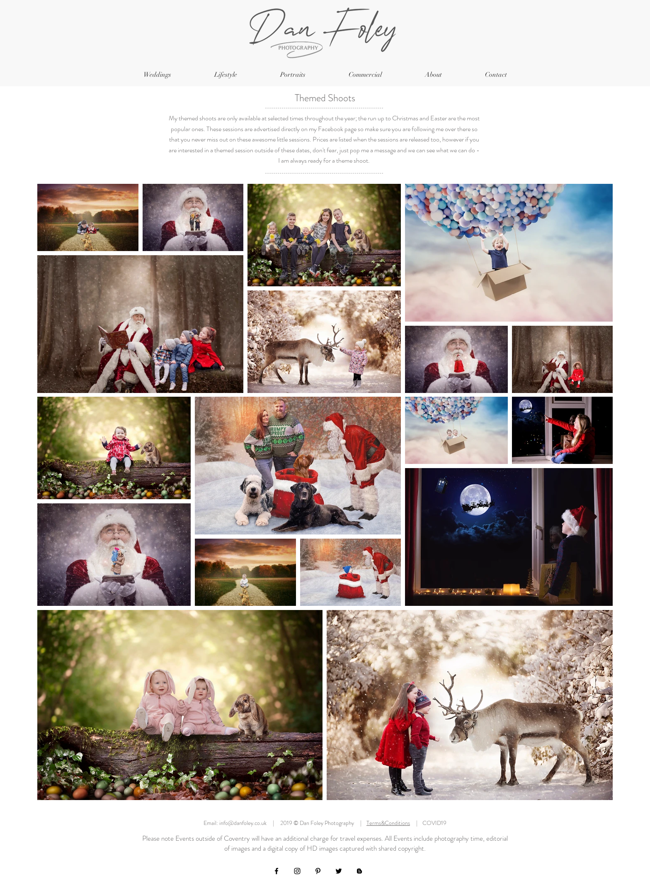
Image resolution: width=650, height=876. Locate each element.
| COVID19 (428, 823)
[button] (157, 74)
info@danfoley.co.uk (243, 823)
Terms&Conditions (388, 823)
